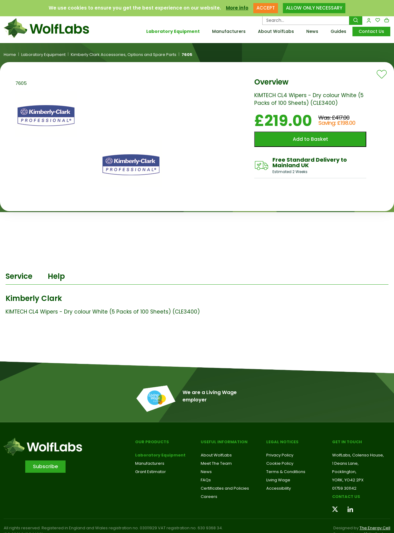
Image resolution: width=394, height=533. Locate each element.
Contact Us (371, 31)
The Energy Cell (375, 528)
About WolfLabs (276, 31)
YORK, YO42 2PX (348, 480)
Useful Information (224, 442)
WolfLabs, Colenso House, (358, 455)
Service (19, 276)
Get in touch (347, 442)
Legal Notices (282, 442)
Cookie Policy (279, 463)
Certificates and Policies (225, 488)
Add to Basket (310, 139)
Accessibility (278, 488)
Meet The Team (216, 463)
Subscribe (45, 466)
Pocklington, (344, 472)
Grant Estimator (150, 472)
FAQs (206, 480)
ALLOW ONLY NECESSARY (314, 6)
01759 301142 (344, 488)
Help (56, 276)
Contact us (346, 496)
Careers (209, 496)
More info (237, 6)
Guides (338, 31)
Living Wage (278, 480)
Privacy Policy (279, 455)
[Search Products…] (305, 20)
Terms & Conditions (285, 472)
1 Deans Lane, (345, 463)
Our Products (152, 442)
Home (10, 54)
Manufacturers (229, 31)
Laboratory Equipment (173, 31)
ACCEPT (265, 6)
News (312, 31)
